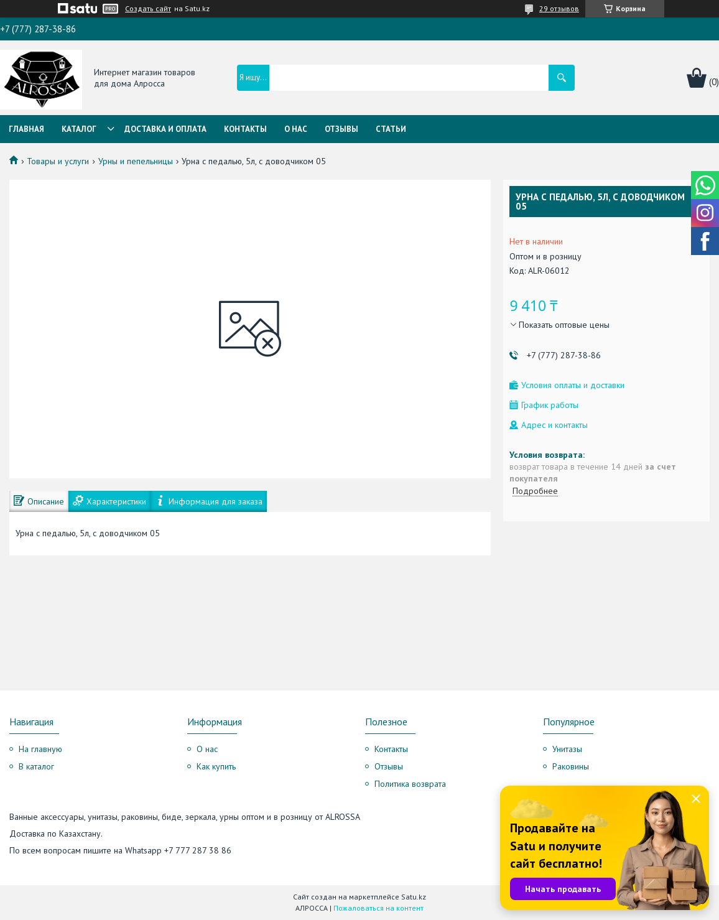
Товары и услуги (58, 161)
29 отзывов (559, 8)
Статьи (391, 129)
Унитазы (567, 749)
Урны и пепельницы (135, 161)
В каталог (36, 766)
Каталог (79, 129)
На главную (40, 749)
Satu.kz (413, 896)
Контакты (245, 129)
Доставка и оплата (165, 129)
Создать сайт (148, 8)
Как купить (216, 766)
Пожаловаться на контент (378, 908)
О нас (295, 129)
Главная (26, 129)
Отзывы (341, 129)
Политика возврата (410, 783)
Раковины (570, 766)
